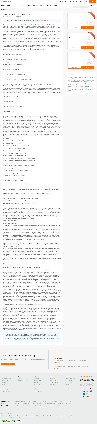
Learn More (74, 27)
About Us (10, 413)
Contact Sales (92, 5)
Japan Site (17, 403)
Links (40, 413)
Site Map (67, 388)
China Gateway (37, 382)
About (22, 5)
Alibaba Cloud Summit (7, 391)
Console (80, 1)
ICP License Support (38, 384)
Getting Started (37, 386)
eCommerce (54, 401)
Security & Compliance (70, 382)
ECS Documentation (26, 403)
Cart (75, 1)
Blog (35, 388)
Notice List (33, 413)
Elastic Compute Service (20, 401)
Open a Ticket (57, 362)
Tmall (18, 415)
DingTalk (69, 415)
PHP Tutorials (66, 405)
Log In (86, 1)
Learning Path (61, 403)
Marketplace (49, 5)
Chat (55, 355)
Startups (4, 388)
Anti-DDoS (34, 401)
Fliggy (44, 415)
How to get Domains (37, 403)
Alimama (40, 415)
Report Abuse (52, 384)
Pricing (41, 5)
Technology (36, 378)
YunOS (47, 415)
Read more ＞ (45, 20)
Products (28, 5)
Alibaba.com (32, 415)
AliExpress (27, 415)
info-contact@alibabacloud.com (84, 88)
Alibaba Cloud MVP (69, 380)
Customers (4, 384)
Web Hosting (62, 401)
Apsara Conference (6, 389)
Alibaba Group (4, 415)
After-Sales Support (54, 382)
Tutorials (59, 405)
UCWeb (58, 415)
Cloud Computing (26, 405)
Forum (51, 388)
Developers (42, 405)
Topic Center (17, 405)
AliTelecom (51, 415)
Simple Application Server (23, 380)
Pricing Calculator (53, 389)
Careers (3, 413)
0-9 (62, 407)
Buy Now (87, 27)
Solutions (35, 5)
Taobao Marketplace (12, 415)
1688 (37, 415)
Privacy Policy (18, 413)
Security (69, 401)
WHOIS (66, 386)
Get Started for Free (8, 364)
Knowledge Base (37, 380)
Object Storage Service (44, 401)
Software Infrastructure (50, 403)
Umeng (62, 415)
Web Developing (51, 405)
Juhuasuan (22, 415)
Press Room (67, 384)
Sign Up (93, 1)
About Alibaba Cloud (6, 378)
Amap (55, 415)
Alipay (72, 415)
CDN (29, 401)
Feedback (52, 386)
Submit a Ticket (53, 380)
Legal (26, 413)
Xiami (65, 415)
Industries (35, 405)
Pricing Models (5, 380)
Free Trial (20, 378)
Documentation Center (70, 378)
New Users (68, 403)
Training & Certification (38, 391)
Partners (56, 5)
